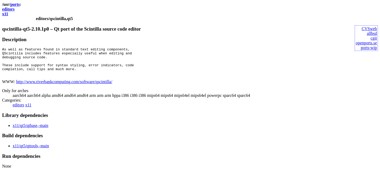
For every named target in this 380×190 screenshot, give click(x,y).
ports (15, 4)
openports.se (366, 43)
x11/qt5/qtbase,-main (30, 131)
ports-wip (369, 47)
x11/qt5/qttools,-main (31, 151)
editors (8, 9)
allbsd (372, 33)
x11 (5, 14)
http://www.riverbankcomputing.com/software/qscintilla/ (64, 87)
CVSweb (369, 28)
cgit (373, 38)
